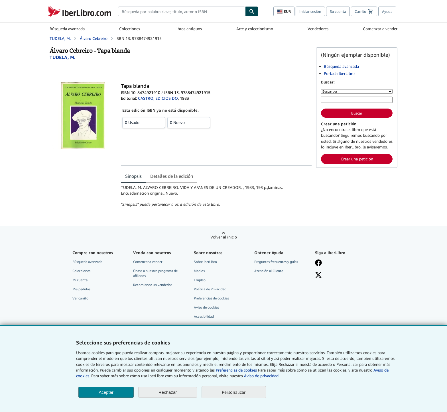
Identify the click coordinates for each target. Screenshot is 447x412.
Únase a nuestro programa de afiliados (155, 273)
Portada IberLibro (339, 73)
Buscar (356, 113)
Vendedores (318, 28)
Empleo (200, 280)
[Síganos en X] (341, 275)
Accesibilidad (204, 316)
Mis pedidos (81, 289)
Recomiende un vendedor (152, 285)
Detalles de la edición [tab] (171, 176)
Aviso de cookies (206, 307)
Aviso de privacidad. (261, 375)
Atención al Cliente (268, 271)
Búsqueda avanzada (67, 28)
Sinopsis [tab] (133, 176)
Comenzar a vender (380, 28)
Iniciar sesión (310, 11)
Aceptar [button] (106, 392)
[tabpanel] (216, 196)
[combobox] (181, 11)
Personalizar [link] (234, 392)
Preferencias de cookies (236, 370)
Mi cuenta (80, 280)
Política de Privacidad (210, 289)
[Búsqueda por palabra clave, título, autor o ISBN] (357, 100)
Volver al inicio (223, 236)
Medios (199, 271)
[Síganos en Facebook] (341, 263)
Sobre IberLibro (205, 262)
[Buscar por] (357, 91)
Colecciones (129, 28)
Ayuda (387, 11)
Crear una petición (357, 158)
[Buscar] (251, 11)
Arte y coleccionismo (254, 28)
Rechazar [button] (168, 392)
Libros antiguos (188, 28)
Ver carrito (80, 298)
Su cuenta (338, 11)
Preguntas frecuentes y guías (276, 262)
